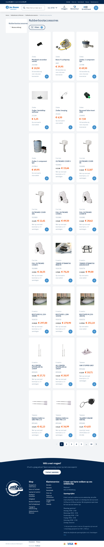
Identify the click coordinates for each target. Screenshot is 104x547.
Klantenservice (94, 2)
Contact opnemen (52, 472)
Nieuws (87, 2)
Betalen (48, 485)
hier (65, 535)
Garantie (49, 488)
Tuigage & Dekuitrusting (33, 507)
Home (7, 15)
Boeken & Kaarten (34, 501)
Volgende (96, 444)
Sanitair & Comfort (34, 492)
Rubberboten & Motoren (17, 15)
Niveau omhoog (16, 27)
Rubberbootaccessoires (32, 15)
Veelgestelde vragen (50, 500)
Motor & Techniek (34, 489)
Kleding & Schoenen (32, 495)
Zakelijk (68, 2)
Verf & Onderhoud (34, 504)
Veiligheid (32, 499)
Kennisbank (81, 2)
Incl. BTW (52, 8)
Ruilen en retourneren (50, 496)
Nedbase (37, 546)
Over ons (74, 2)
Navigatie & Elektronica (32, 486)
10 (91, 444)
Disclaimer (32, 542)
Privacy (38, 542)
